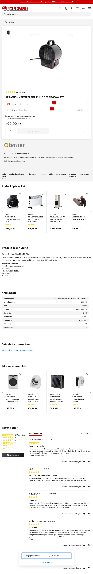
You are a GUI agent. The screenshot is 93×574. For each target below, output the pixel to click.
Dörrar (77, 518)
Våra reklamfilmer (56, 538)
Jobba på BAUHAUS (57, 518)
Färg (77, 525)
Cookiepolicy (55, 525)
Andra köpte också (4, 176)
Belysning (78, 515)
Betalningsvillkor (26, 518)
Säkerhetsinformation (57, 174)
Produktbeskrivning (16, 174)
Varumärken (79, 542)
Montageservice (8, 504)
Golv (77, 532)
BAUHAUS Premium (9, 511)
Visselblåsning (25, 508)
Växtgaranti (24, 545)
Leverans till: (16, 104)
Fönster (78, 528)
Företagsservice (8, 508)
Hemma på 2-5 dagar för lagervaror (49, 453)
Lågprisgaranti (25, 535)
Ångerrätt (23, 532)
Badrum (78, 511)
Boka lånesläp (7, 515)
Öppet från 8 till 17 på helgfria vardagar (23, 456)
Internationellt (55, 532)
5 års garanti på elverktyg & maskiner (33, 538)
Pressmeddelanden (57, 504)
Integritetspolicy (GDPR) (59, 521)
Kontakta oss (24, 504)
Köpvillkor (23, 521)
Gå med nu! (78, 489)
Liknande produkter (73, 175)
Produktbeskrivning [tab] (15, 248)
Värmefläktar (10, 22)
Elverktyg (78, 521)
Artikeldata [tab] (9, 293)
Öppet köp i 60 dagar (27, 542)
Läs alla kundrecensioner (20, 477)
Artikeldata (31, 174)
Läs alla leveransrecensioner (69, 477)
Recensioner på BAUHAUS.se (60, 528)
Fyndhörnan (79, 504)
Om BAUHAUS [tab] (55, 500)
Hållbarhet (54, 515)
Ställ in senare (46, 562)
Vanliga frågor (25, 515)
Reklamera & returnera (73, 456)
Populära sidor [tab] (80, 500)
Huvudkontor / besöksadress (61, 535)
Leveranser (24, 525)
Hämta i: (14, 110)
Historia (53, 511)
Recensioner (84, 174)
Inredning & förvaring (83, 535)
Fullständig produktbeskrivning (14, 161)
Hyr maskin (6, 518)
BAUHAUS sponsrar (57, 508)
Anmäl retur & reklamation (29, 528)
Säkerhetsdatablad (27, 549)
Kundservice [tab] (24, 500)
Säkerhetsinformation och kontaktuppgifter (17, 350)
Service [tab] (5, 500)
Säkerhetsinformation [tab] (16, 344)
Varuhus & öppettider (27, 511)
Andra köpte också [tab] (14, 186)
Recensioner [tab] (10, 427)
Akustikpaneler (80, 508)
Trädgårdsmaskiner (82, 538)
